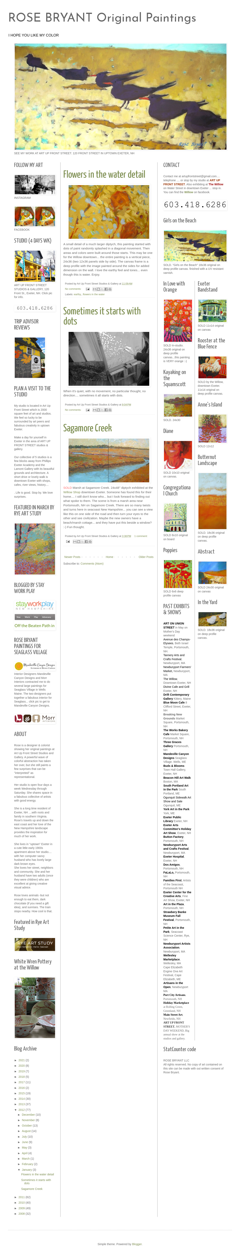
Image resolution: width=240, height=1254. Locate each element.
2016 (22, 1087)
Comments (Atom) (92, 563)
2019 (22, 1071)
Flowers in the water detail (104, 175)
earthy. (77, 294)
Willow (188, 192)
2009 (22, 1208)
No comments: (73, 289)
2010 (22, 1202)
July (25, 1136)
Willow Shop (72, 492)
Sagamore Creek (87, 428)
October (27, 1125)
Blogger (137, 1244)
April (25, 1153)
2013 (22, 1104)
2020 (22, 1065)
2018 (22, 1076)
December (28, 1114)
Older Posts (146, 557)
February (28, 1164)
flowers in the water (94, 294)
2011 (22, 1197)
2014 (22, 1098)
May (25, 1147)
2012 (22, 1109)
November (28, 1120)
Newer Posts (72, 557)
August (26, 1131)
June (25, 1142)
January (27, 1169)
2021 (22, 1060)
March (26, 1158)
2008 (22, 1213)
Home (109, 557)
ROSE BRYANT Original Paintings (102, 19)
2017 (22, 1082)
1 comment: (141, 536)
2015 (22, 1093)
